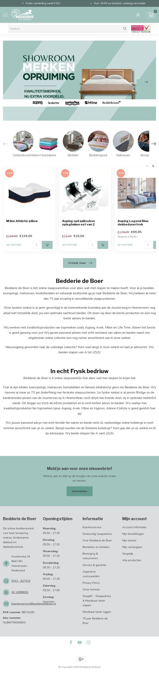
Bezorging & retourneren (90, 556)
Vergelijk (127, 554)
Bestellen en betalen (96, 547)
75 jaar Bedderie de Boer (95, 621)
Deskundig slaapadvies (97, 534)
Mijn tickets (129, 540)
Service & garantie (94, 565)
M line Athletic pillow (22, 221)
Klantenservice (92, 527)
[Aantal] (37, 245)
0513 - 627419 (20, 581)
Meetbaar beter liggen (97, 612)
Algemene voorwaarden (91, 574)
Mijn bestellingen (133, 534)
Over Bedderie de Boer (97, 540)
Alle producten (131, 560)
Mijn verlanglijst (132, 547)
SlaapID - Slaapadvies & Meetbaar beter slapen (97, 600)
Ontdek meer (80, 263)
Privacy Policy (91, 583)
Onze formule (91, 589)
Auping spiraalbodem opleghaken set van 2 (78, 222)
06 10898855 (19, 592)
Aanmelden (79, 491)
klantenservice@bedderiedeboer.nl (33, 604)
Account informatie (134, 527)
